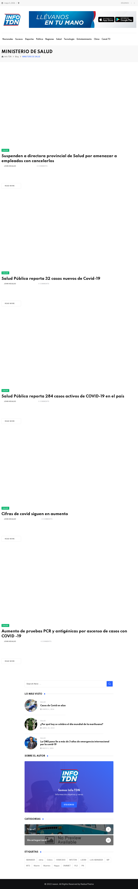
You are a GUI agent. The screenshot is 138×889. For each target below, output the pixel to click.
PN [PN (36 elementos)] (83, 866)
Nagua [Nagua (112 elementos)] (56, 866)
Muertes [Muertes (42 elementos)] (46, 866)
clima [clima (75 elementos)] (41, 860)
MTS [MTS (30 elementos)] (28, 866)
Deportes (29, 39)
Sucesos (19, 39)
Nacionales (7, 39)
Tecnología (69, 39)
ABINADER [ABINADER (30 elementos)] (30, 860)
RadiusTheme (87, 884)
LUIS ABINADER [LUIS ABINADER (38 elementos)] (96, 860)
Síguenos (69, 805)
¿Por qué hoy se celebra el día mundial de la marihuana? (71, 724)
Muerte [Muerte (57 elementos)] (37, 866)
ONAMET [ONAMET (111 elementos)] (67, 866)
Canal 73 (106, 39)
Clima (96, 39)
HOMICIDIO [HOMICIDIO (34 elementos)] (60, 860)
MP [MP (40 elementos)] (108, 860)
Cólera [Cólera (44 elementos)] (49, 860)
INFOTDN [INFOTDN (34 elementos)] (73, 860)
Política (39, 39)
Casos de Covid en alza (53, 705)
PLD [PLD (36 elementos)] (76, 866)
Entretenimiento (84, 39)
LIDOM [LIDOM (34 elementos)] (83, 860)
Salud (59, 39)
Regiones (49, 39)
